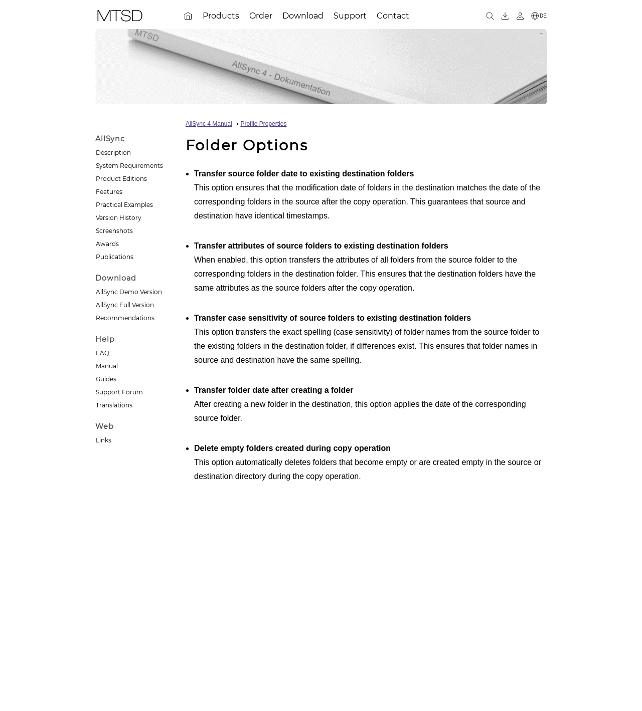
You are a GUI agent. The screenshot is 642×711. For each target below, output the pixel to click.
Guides (106, 379)
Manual (107, 366)
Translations (114, 405)
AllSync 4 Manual (209, 123)
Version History (118, 217)
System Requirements (129, 165)
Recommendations (125, 318)
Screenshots (114, 230)
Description (113, 152)
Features (109, 191)
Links (103, 440)
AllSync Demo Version (129, 292)
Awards (107, 244)
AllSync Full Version (125, 305)
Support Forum (119, 392)
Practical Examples (124, 204)
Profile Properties (263, 123)
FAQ (102, 353)
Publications (114, 257)
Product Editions (121, 178)
